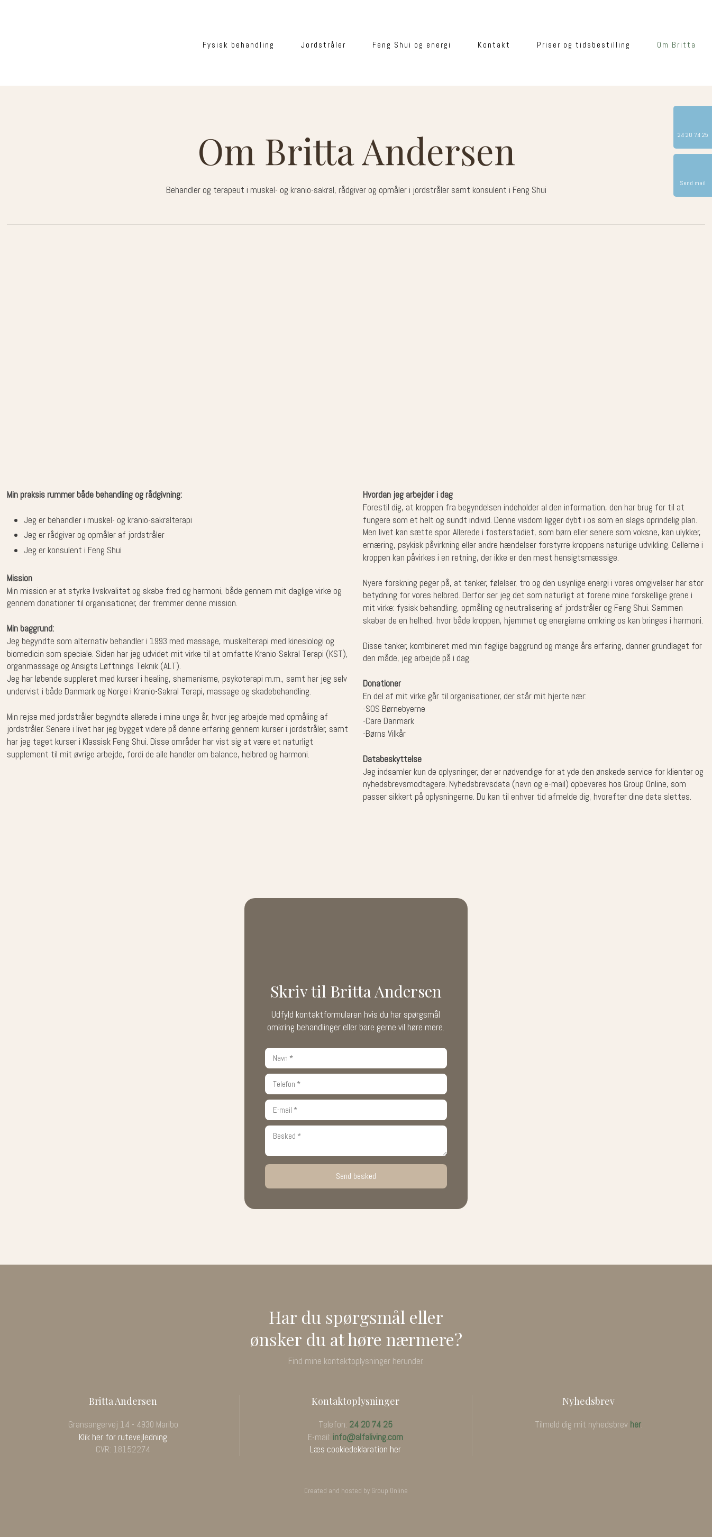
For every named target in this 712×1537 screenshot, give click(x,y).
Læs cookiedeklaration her (355, 1449)
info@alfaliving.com (368, 1437)
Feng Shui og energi (411, 45)
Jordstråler (323, 45)
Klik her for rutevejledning (123, 1437)
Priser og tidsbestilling (584, 45)
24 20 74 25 (370, 1424)
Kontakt (494, 45)
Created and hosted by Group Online (356, 1490)
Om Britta (676, 45)
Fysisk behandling (239, 45)
